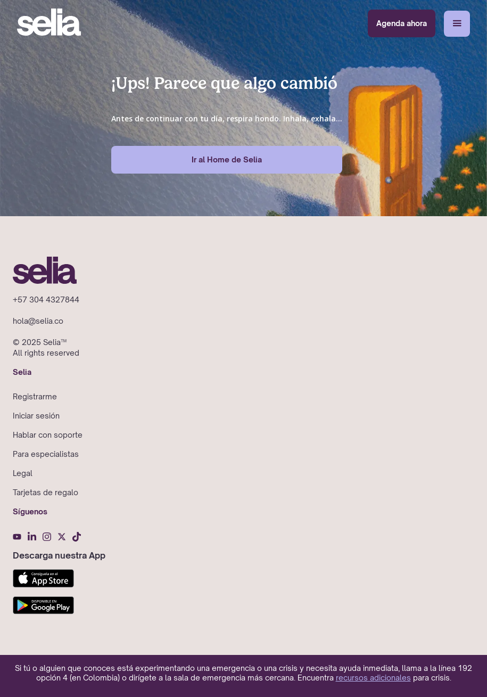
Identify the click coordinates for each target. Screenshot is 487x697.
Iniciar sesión (36, 415)
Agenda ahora (401, 23)
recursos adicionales (373, 677)
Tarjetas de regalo (45, 492)
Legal (22, 473)
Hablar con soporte (47, 434)
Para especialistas (46, 453)
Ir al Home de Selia (227, 159)
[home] (49, 23)
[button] (457, 24)
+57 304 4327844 (46, 299)
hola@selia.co (38, 320)
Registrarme (35, 396)
